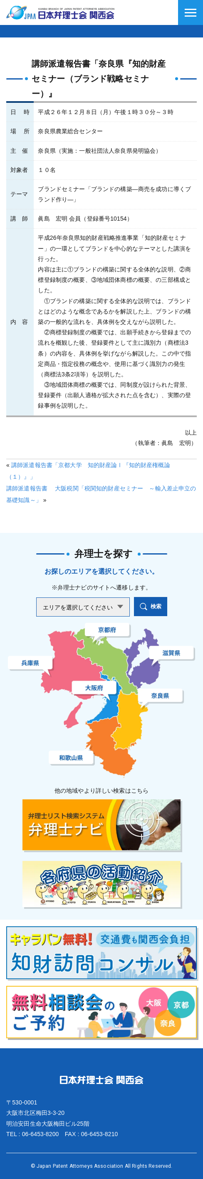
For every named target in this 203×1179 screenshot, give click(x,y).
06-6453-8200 (40, 1134)
